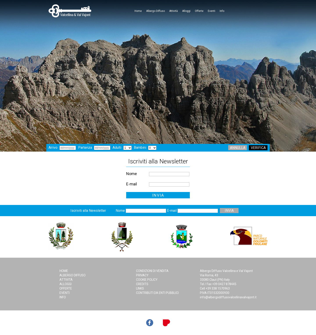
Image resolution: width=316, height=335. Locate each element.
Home (138, 11)
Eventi (211, 11)
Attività (173, 11)
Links (140, 288)
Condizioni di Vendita (152, 271)
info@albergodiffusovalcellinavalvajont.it (228, 297)
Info (222, 11)
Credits (142, 284)
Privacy (142, 275)
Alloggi (186, 11)
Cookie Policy (147, 279)
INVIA (158, 195)
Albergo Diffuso (155, 11)
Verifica (258, 148)
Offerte (199, 11)
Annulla (237, 148)
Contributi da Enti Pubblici (157, 293)
